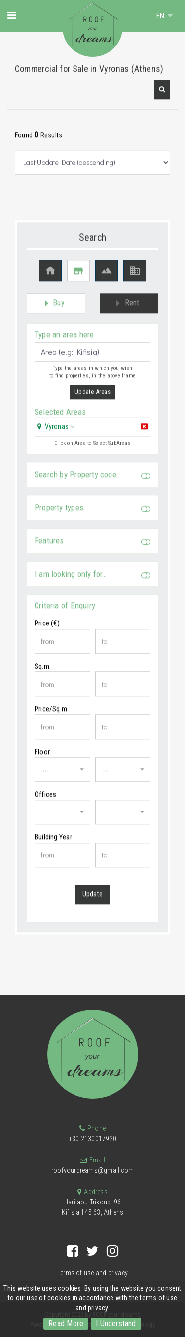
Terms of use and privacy (92, 1273)
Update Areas (92, 396)
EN (161, 15)
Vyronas (57, 431)
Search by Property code (92, 479)
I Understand (116, 1323)
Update (92, 899)
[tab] (92, 432)
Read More (65, 1323)
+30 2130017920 (92, 1139)
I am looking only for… (92, 579)
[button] (162, 94)
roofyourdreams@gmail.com (92, 1170)
